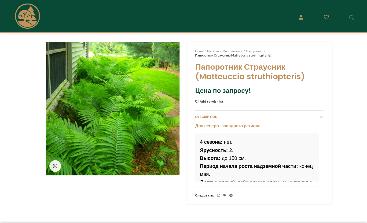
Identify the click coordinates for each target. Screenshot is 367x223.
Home (199, 51)
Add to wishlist (212, 101)
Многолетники (232, 51)
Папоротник (254, 51)
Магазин (213, 51)
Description (206, 116)
